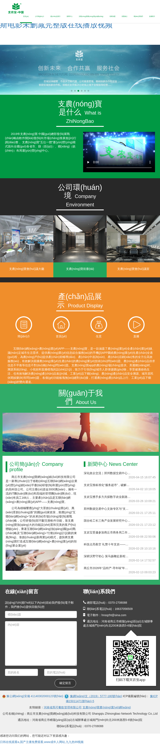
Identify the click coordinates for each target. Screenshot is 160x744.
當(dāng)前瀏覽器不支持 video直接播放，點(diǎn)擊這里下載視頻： (119, 152)
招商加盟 (112, 16)
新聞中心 (69, 16)
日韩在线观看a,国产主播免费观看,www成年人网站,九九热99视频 (42, 742)
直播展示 (152, 16)
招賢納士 (125, 16)
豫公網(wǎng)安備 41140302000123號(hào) (34, 696)
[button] (71, 91)
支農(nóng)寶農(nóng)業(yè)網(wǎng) (91, 16)
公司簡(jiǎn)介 (39, 16)
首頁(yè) (26, 16)
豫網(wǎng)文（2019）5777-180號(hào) (96, 696)
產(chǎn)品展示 (55, 16)
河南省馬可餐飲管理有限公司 (63, 707)
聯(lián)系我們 (138, 16)
